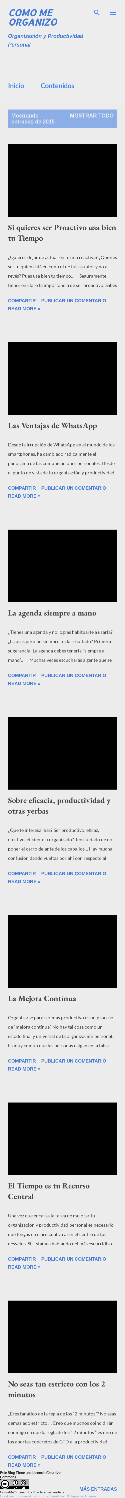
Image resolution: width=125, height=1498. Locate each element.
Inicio (16, 86)
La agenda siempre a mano (52, 613)
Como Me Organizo (32, 17)
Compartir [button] (22, 300)
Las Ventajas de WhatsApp (52, 425)
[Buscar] (97, 12)
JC (34, 1492)
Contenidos (57, 86)
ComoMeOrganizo (14, 1492)
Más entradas (98, 1489)
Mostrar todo (92, 116)
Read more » (24, 308)
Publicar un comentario (73, 300)
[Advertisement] (66, 62)
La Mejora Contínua (42, 998)
